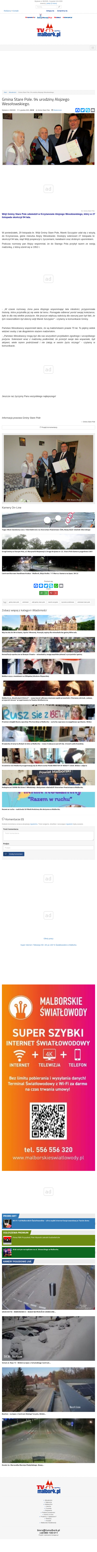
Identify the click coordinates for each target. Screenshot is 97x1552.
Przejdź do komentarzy (48, 427)
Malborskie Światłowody (48, 1523)
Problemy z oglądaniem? (47, 1517)
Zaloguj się (50, 11)
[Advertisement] (48, 70)
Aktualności (12, 92)
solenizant (25, 602)
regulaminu (34, 824)
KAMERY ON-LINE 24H (37, 47)
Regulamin (48, 1510)
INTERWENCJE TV (31, 47)
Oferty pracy (48, 939)
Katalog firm (47, 1504)
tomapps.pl (54, 1535)
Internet (48, 1506)
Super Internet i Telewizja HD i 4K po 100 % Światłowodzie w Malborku (48, 945)
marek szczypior (53, 602)
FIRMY (10, 47)
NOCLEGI (24, 47)
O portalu (47, 1508)
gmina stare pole (14, 602)
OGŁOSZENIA (4, 47)
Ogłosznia (48, 1502)
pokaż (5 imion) (52, 3)
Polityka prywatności (48, 1512)
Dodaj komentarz (13, 854)
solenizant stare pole (83, 602)
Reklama (7, 11)
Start (5, 92)
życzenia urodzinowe (67, 602)
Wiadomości (57, 110)
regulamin (69, 824)
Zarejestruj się (62, 11)
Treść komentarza (10, 829)
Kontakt (15, 11)
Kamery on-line (47, 1514)
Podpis (6, 844)
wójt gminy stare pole (38, 602)
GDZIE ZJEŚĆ (17, 47)
